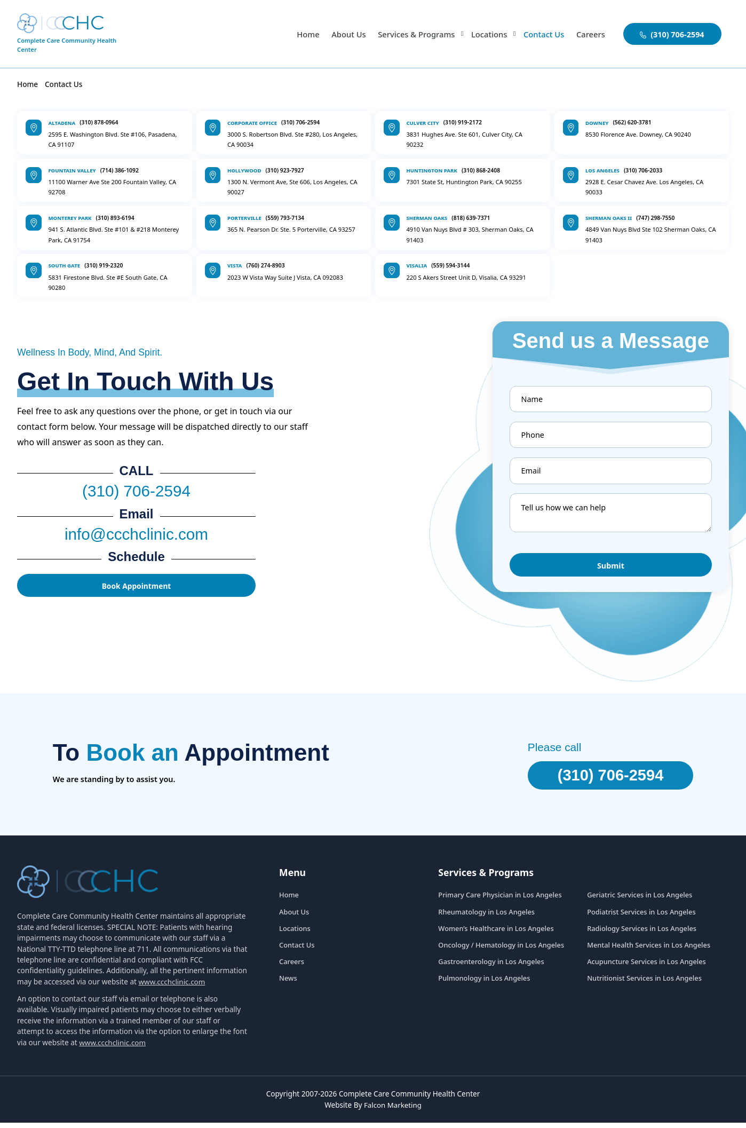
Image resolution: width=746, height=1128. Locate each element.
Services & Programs (411, 34)
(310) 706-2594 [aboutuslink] (672, 34)
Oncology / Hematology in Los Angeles (501, 951)
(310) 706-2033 (643, 170)
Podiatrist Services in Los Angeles (641, 917)
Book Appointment (136, 590)
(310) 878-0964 (99, 122)
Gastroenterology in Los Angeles (491, 967)
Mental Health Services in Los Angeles (648, 951)
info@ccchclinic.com (136, 537)
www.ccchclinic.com (172, 987)
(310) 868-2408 (481, 170)
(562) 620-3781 (632, 122)
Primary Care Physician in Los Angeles (499, 900)
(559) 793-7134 (285, 218)
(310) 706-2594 (300, 122)
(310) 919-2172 (462, 122)
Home (301, 34)
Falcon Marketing (393, 1111)
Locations (486, 34)
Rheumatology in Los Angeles (486, 917)
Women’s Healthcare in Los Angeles (495, 934)
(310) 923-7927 (284, 170)
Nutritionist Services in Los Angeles (644, 984)
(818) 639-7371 (470, 218)
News (288, 984)
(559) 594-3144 (450, 265)
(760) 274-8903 (265, 265)
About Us (342, 34)
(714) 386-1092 (119, 170)
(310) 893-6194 (115, 218)
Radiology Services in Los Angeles (641, 934)
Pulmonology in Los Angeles (484, 984)
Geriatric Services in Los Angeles (639, 900)
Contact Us (542, 34)
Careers (590, 34)
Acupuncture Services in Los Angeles (646, 967)
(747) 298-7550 (655, 218)
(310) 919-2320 (103, 265)
